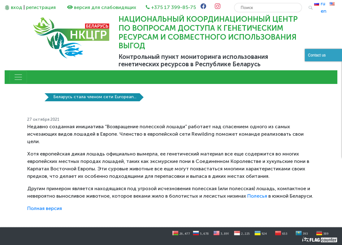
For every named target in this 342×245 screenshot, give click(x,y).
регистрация (41, 7)
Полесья (257, 196)
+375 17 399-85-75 (173, 7)
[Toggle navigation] (18, 77)
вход (16, 7)
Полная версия (44, 208)
